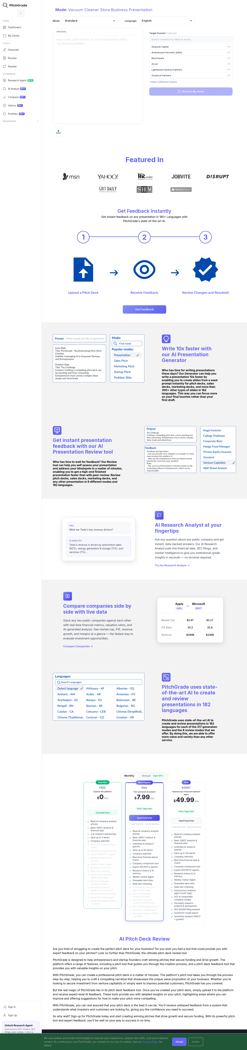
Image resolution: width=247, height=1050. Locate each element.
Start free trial (144, 817)
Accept (179, 1041)
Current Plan (103, 812)
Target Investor (163, 33)
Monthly (129, 775)
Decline (195, 1041)
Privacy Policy (150, 1041)
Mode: (56, 20)
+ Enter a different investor (163, 82)
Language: (131, 20)
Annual (153, 775)
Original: (61, 31)
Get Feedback (144, 309)
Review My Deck (191, 91)
